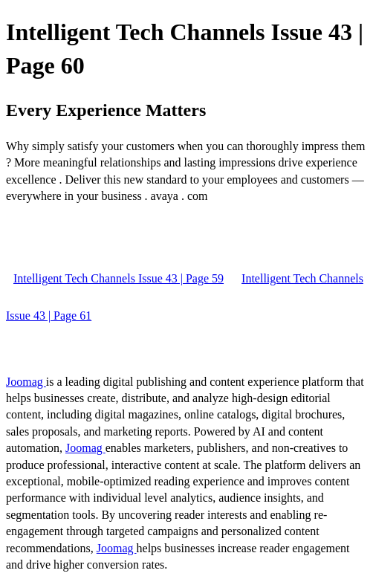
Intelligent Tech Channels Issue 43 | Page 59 (118, 278)
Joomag (26, 381)
